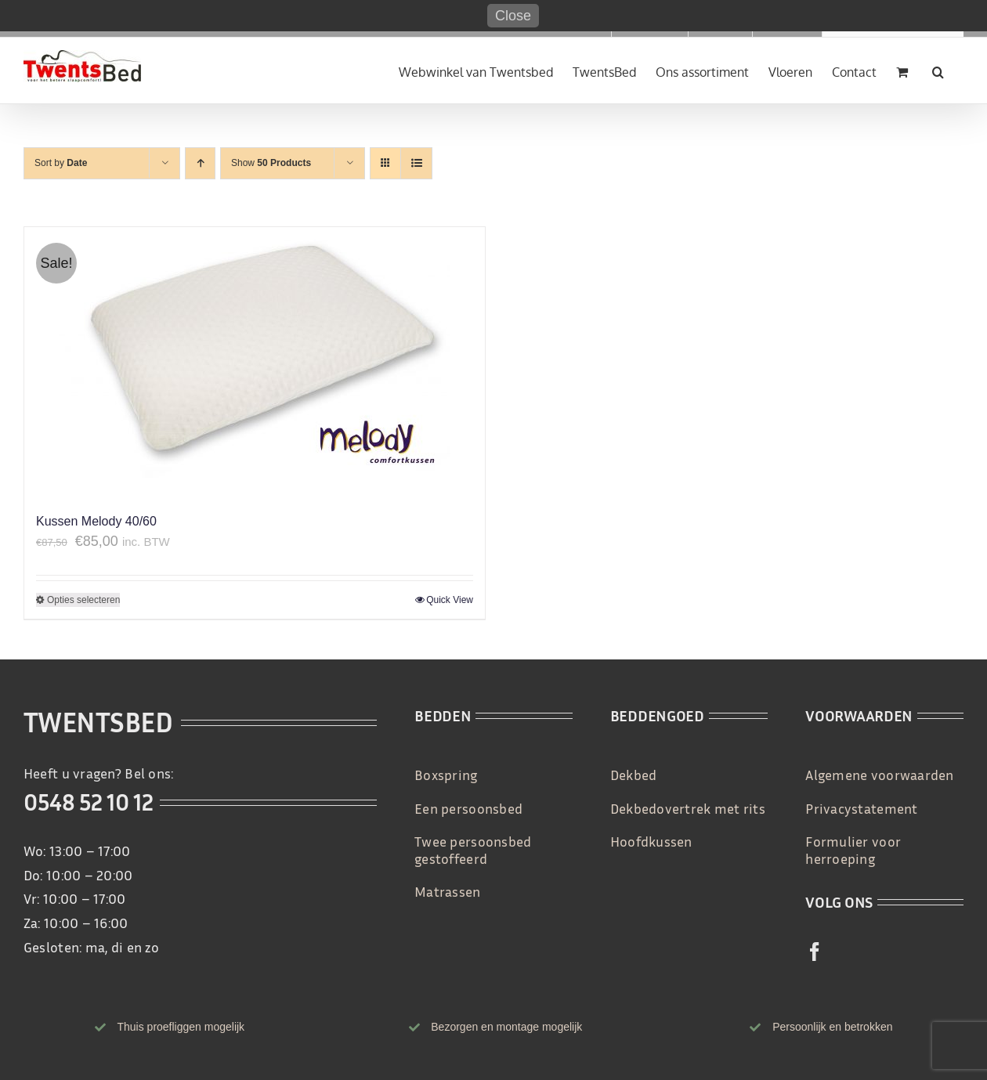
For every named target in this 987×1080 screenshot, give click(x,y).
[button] (938, 70)
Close (513, 15)
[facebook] (814, 951)
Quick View (449, 599)
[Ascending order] (200, 163)
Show (271, 162)
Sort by (60, 162)
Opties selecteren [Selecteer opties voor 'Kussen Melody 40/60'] (83, 599)
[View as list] (416, 163)
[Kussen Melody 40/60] (254, 362)
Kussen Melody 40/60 (96, 521)
